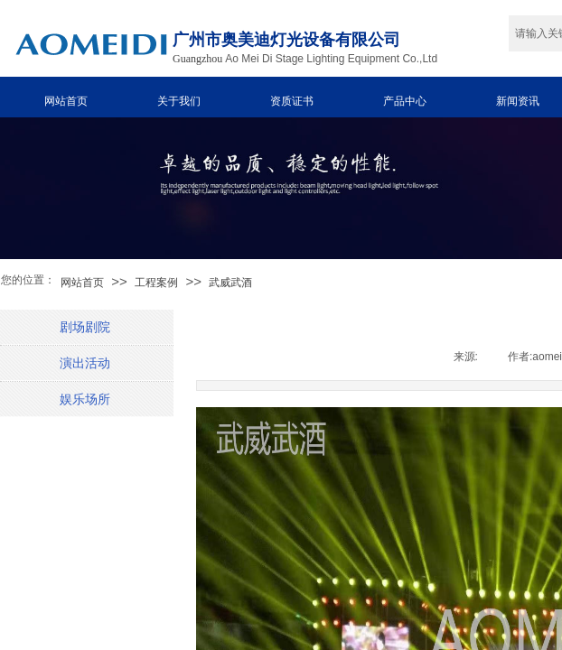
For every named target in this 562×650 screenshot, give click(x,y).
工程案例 (156, 282)
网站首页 (66, 101)
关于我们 (179, 101)
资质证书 (292, 101)
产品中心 (404, 101)
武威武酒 (230, 282)
